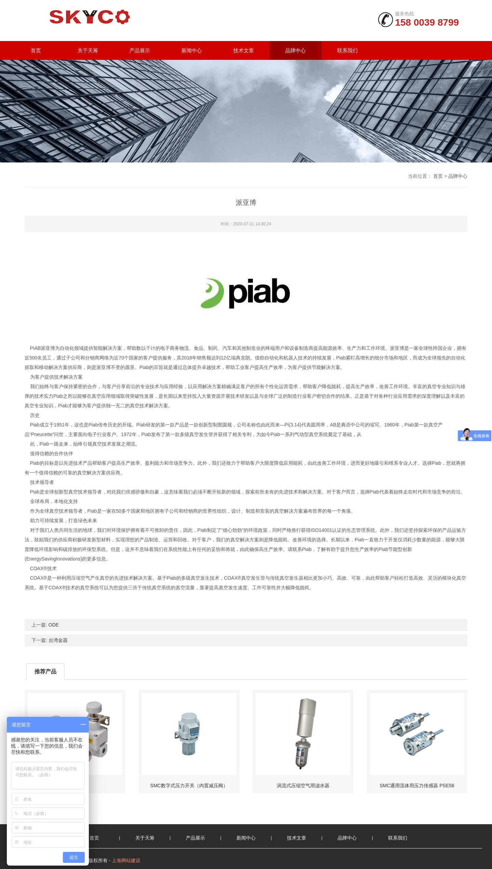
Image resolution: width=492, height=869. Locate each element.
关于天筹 (88, 50)
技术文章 (243, 50)
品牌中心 (295, 50)
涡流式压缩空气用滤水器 (303, 785)
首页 (36, 50)
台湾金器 (58, 640)
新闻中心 (191, 50)
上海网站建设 (126, 860)
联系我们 (347, 50)
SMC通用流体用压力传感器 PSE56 (417, 785)
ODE (54, 625)
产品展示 (139, 50)
